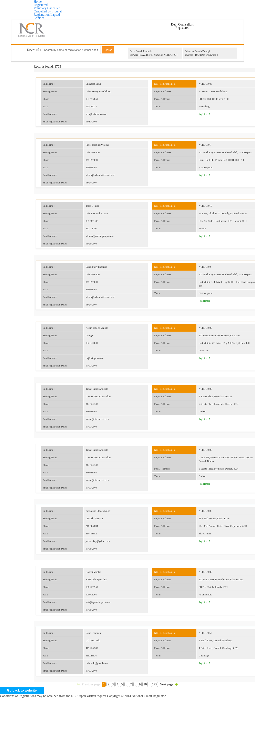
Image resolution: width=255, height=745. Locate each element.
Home (47, 6)
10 (147, 707)
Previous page (87, 707)
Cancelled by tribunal (151, 6)
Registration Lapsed (196, 6)
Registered (71, 6)
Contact (127, 18)
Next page (171, 707)
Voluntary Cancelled (107, 6)
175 (157, 707)
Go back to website (127, 727)
